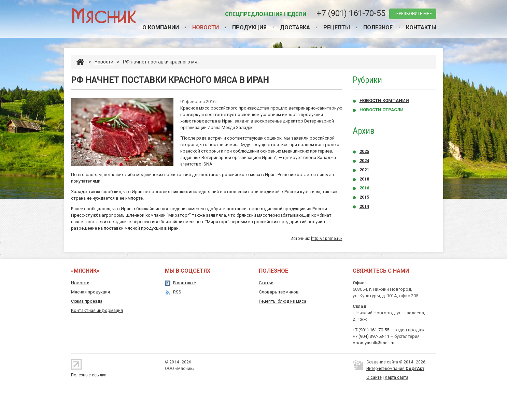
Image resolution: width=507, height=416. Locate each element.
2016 (364, 187)
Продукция (249, 27)
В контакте (184, 282)
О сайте (374, 377)
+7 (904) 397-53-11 (371, 336)
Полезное (378, 27)
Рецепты (336, 27)
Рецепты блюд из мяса (282, 301)
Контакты (421, 27)
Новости (205, 27)
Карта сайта (396, 377)
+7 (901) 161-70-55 (350, 13)
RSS (177, 292)
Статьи (266, 282)
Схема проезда (86, 301)
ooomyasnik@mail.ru (373, 342)
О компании (160, 27)
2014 (364, 206)
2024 (364, 160)
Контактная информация (97, 310)
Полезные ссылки (89, 375)
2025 (364, 151)
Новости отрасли (382, 109)
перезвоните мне (413, 13)
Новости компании (384, 100)
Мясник (103, 15)
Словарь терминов (279, 292)
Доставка (295, 27)
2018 (364, 179)
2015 (364, 197)
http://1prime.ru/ (326, 238)
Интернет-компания (395, 368)
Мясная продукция (90, 292)
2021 (364, 169)
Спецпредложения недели (265, 14)
